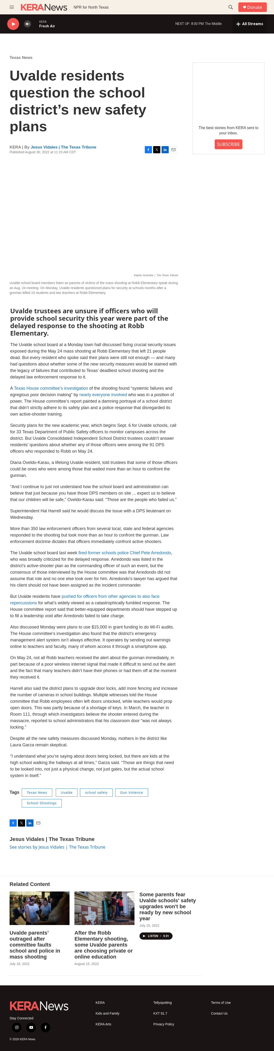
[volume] (27, 24)
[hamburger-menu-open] (11, 7)
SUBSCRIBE (228, 144)
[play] (13, 24)
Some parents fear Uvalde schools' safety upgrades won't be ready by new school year (168, 906)
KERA (100, 1003)
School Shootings (42, 803)
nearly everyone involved (103, 394)
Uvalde (67, 792)
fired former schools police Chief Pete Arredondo (124, 552)
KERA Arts (103, 1024)
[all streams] (250, 24)
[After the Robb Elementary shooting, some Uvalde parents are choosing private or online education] (104, 908)
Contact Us (219, 1013)
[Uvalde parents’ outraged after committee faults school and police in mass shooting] (40, 908)
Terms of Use (221, 1003)
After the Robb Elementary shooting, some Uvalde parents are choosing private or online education (103, 945)
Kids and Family (108, 1013)
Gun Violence (131, 792)
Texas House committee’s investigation (51, 388)
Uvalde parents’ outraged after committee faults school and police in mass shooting (35, 945)
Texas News (21, 57)
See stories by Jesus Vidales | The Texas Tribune (57, 847)
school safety (96, 792)
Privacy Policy (163, 1024)
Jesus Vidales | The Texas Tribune (63, 147)
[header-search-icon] (230, 7)
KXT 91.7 (160, 1013)
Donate (254, 7)
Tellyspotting (162, 1003)
